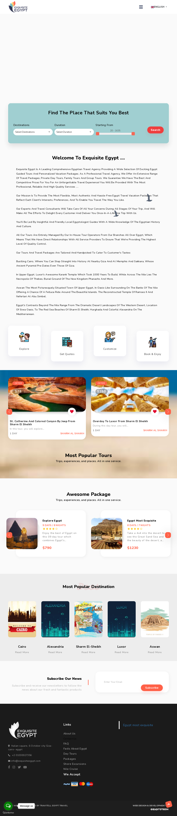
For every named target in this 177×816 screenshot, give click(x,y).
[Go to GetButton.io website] (8, 812)
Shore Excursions (74, 764)
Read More (22, 652)
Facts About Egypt (75, 748)
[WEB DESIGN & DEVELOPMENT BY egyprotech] (150, 810)
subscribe (152, 688)
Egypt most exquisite (138, 725)
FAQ (66, 743)
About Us (69, 733)
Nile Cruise (70, 769)
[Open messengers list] (8, 806)
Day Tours (70, 753)
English (157, 7)
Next (167, 411)
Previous (8, 411)
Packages (69, 759)
